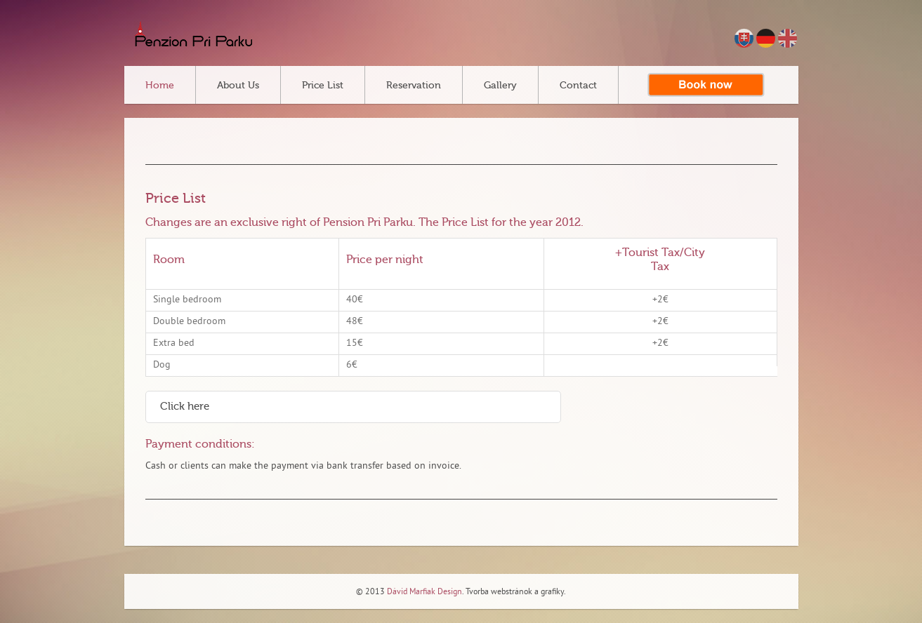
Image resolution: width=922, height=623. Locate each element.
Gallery (500, 85)
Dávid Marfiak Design (423, 592)
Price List (322, 85)
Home (159, 85)
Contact (578, 85)
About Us (238, 85)
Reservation (413, 85)
